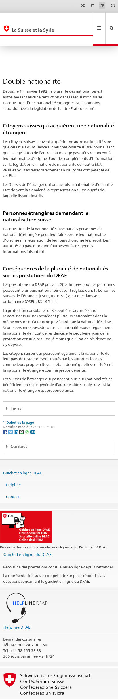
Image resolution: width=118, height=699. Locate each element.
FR (102, 5)
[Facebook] (5, 412)
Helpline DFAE (17, 607)
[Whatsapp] (27, 412)
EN (113, 5)
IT (92, 5)
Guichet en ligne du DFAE (27, 535)
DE (82, 5)
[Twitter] (11, 412)
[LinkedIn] (16, 412)
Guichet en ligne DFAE (22, 453)
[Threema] (22, 412)
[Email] (32, 412)
